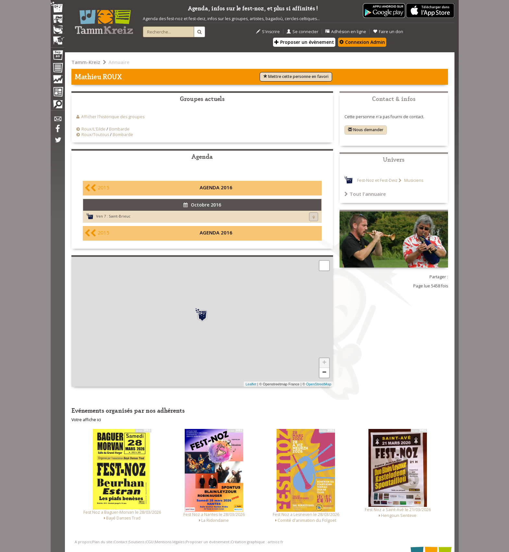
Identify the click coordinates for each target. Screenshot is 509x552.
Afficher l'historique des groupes (112, 116)
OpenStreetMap (318, 384)
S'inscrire (268, 31)
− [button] (324, 373)
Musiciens (413, 180)
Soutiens (136, 541)
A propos (83, 541)
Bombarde (119, 129)
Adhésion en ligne (345, 31)
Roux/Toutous (95, 134)
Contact (120, 541)
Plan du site (102, 541)
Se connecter (302, 31)
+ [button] (324, 363)
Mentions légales (169, 541)
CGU (150, 541)
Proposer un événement (208, 541)
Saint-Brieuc (119, 216)
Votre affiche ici (86, 419)
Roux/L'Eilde (93, 129)
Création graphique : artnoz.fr (257, 541)
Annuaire (119, 62)
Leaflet (250, 384)
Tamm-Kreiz (85, 62)
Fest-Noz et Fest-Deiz (377, 180)
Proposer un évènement (304, 42)
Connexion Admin (362, 42)
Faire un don (388, 31)
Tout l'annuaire (365, 194)
